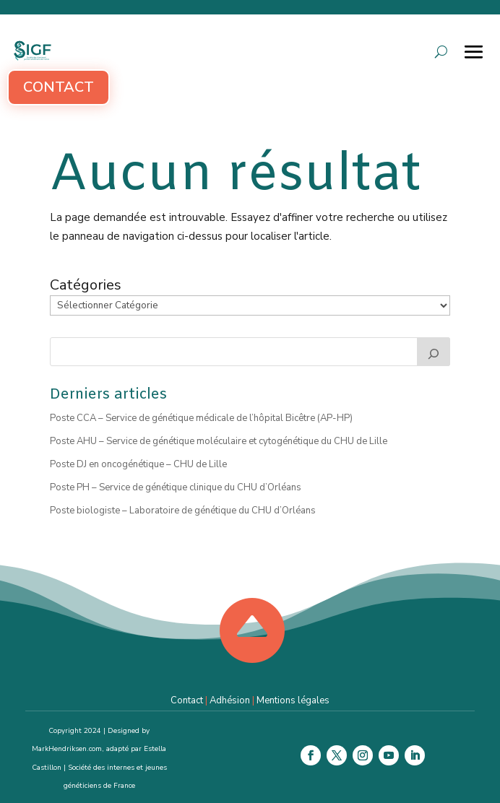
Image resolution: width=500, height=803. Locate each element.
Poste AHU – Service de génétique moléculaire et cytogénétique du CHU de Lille (218, 441)
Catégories (85, 285)
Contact (58, 87)
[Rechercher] (433, 351)
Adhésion (230, 700)
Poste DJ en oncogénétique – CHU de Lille (138, 464)
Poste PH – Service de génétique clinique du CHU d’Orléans (175, 487)
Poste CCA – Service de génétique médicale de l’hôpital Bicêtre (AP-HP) (201, 418)
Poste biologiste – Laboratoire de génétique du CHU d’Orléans (183, 510)
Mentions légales (293, 700)
